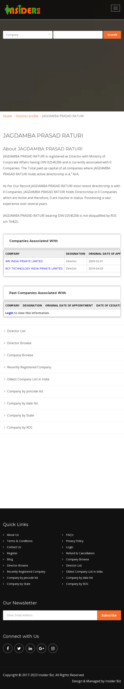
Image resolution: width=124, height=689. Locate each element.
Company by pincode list (25, 391)
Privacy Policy (74, 541)
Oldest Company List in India (28, 379)
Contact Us (14, 547)
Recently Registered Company (29, 367)
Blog (10, 559)
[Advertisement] (62, 72)
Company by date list (22, 403)
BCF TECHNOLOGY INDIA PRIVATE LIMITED (34, 268)
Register (12, 553)
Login (9, 313)
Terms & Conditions (20, 541)
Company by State (20, 415)
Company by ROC (20, 427)
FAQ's (70, 535)
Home (7, 116)
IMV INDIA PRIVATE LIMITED (24, 261)
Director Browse (19, 343)
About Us (13, 535)
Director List (16, 331)
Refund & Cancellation (80, 553)
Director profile (27, 116)
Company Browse (20, 355)
